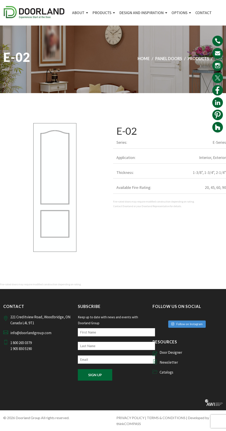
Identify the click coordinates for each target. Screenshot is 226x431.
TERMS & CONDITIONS (166, 418)
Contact (203, 12)
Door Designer (171, 352)
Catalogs (166, 372)
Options (179, 12)
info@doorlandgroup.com (30, 332)
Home (144, 58)
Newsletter (169, 362)
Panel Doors (168, 58)
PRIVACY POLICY (130, 418)
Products (101, 12)
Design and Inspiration (141, 12)
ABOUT (78, 12)
